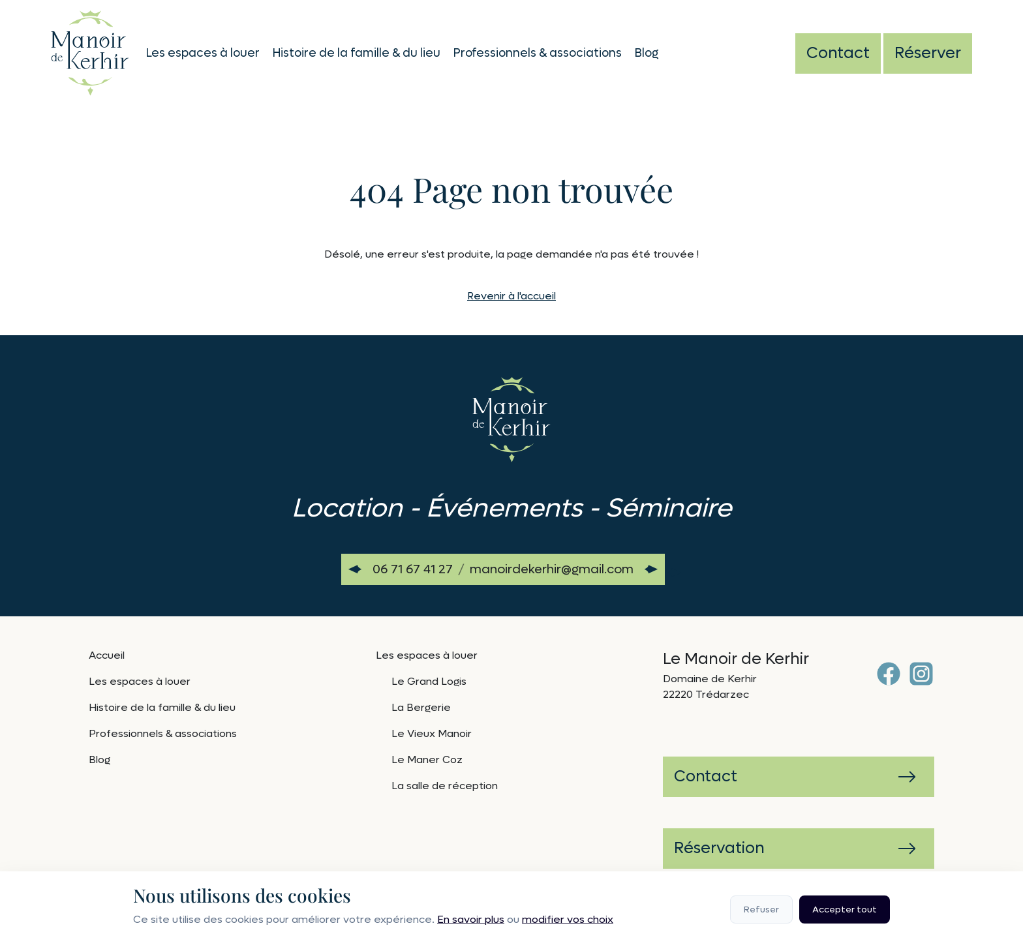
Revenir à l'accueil (511, 296)
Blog (647, 53)
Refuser (761, 909)
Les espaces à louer (203, 53)
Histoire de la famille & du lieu (356, 53)
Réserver (927, 53)
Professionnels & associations (537, 53)
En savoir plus (470, 919)
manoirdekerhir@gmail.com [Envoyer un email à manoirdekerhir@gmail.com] (552, 569)
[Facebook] (889, 674)
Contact (838, 53)
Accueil (107, 655)
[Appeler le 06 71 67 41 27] (413, 569)
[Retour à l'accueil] (90, 51)
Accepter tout (844, 909)
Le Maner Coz (427, 759)
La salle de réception (444, 785)
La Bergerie (421, 707)
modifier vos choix (567, 919)
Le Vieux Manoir (431, 733)
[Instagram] (921, 674)
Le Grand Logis (428, 681)
